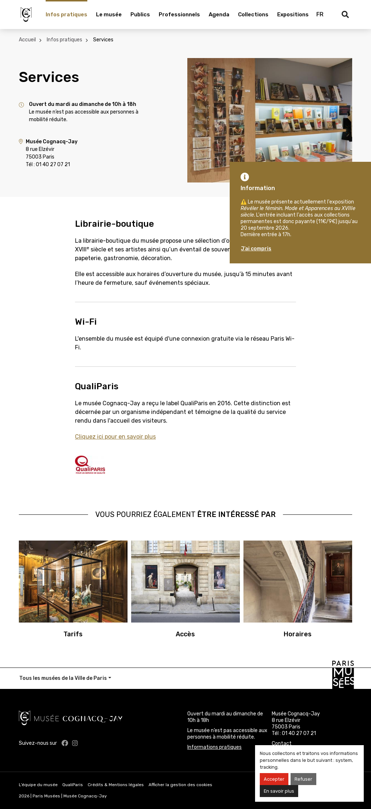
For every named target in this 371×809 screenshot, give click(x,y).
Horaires (298, 634)
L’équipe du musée (38, 784)
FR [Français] (320, 14)
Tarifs (73, 634)
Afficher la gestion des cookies (180, 784)
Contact (282, 743)
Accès (185, 634)
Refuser (303, 779)
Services (103, 40)
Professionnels (179, 14)
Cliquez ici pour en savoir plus (115, 436)
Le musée (109, 14)
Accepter (274, 779)
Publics (140, 14)
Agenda (219, 14)
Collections (253, 14)
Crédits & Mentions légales (116, 784)
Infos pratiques (66, 14)
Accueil (27, 40)
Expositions (293, 14)
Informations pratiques (214, 747)
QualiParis (72, 784)
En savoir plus (279, 791)
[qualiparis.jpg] (90, 464)
